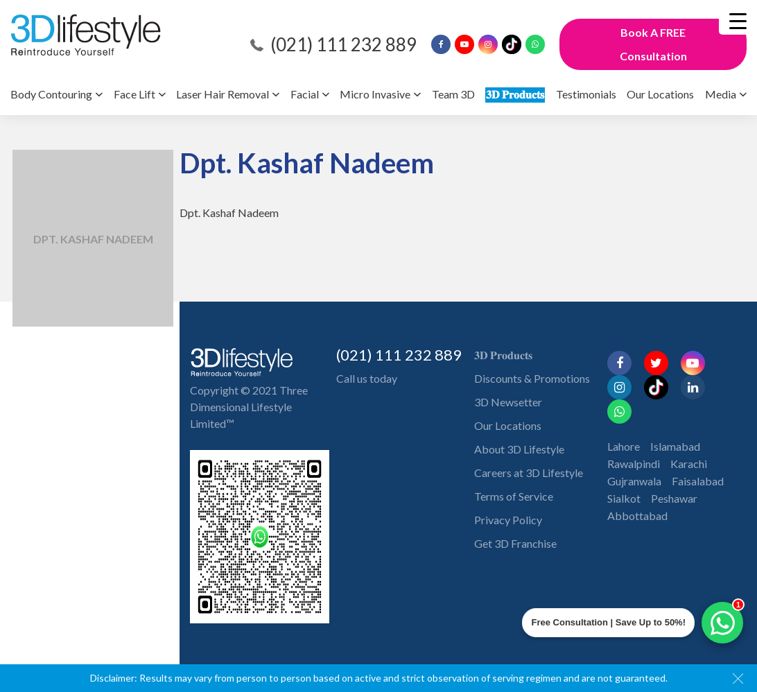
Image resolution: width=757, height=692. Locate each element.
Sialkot (624, 474)
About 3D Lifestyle (519, 449)
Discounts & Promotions (532, 378)
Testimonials (586, 94)
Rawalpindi (633, 439)
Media (720, 94)
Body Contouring (51, 94)
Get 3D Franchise (515, 543)
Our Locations (660, 94)
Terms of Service (513, 496)
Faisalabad (698, 456)
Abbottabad (637, 491)
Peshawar (674, 474)
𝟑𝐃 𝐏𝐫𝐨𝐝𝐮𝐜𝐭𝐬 (515, 94)
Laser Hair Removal (222, 94)
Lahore (623, 422)
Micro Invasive (375, 94)
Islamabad (675, 422)
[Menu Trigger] (738, 21)
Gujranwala (634, 456)
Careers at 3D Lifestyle (528, 472)
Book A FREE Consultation (653, 44)
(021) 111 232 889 (343, 44)
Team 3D (453, 94)
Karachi (688, 439)
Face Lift (134, 94)
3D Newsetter (508, 401)
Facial (304, 94)
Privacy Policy (508, 519)
